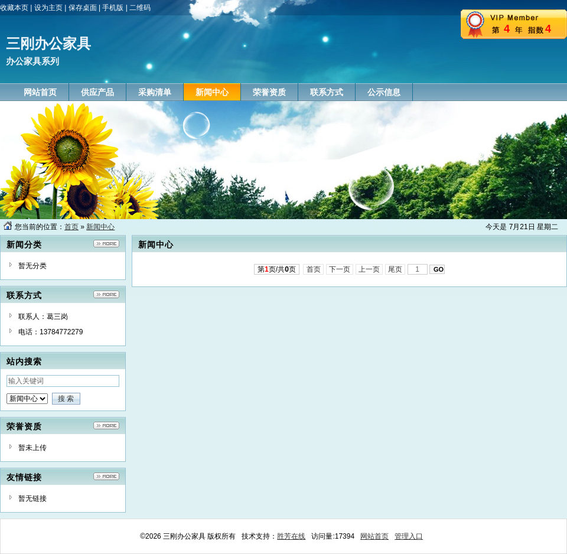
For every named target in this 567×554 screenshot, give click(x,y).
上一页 (369, 269)
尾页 (395, 269)
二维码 (140, 8)
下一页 (340, 269)
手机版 (112, 8)
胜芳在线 (291, 536)
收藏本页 (14, 8)
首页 (71, 227)
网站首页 (374, 536)
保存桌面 (83, 8)
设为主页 (48, 8)
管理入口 (409, 536)
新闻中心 (100, 227)
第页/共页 (277, 269)
